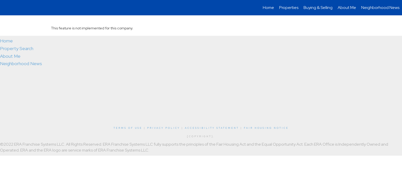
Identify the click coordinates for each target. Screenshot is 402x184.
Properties (288, 7)
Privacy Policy (163, 128)
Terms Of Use (128, 128)
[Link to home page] (6, 7)
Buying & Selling (318, 7)
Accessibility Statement (212, 128)
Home (268, 7)
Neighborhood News (380, 7)
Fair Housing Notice (266, 128)
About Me (347, 7)
